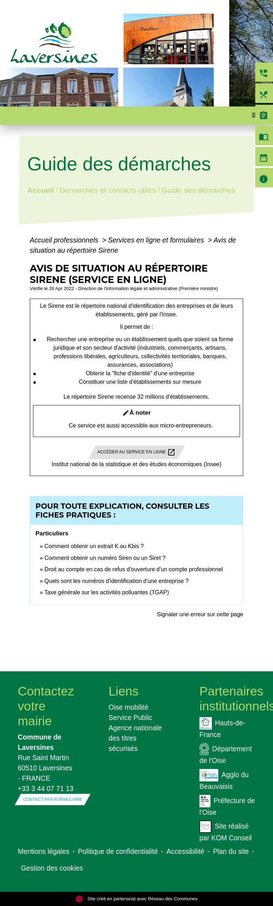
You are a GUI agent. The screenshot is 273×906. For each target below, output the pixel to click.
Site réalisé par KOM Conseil (225, 831)
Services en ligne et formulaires (157, 240)
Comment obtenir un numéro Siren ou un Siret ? (105, 558)
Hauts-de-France (222, 727)
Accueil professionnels (65, 240)
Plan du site (231, 851)
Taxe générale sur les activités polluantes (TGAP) (106, 592)
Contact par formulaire (52, 799)
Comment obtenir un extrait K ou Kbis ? (94, 546)
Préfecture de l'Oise (227, 805)
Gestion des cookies (52, 868)
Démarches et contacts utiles (108, 190)
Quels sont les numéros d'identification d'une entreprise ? (116, 581)
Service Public (130, 717)
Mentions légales (43, 851)
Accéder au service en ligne (136, 452)
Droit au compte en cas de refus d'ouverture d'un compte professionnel (133, 569)
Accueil (40, 190)
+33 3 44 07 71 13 (46, 788)
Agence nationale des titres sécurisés (135, 738)
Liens (124, 691)
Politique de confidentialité (118, 851)
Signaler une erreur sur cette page (200, 614)
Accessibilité (185, 851)
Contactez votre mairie (46, 706)
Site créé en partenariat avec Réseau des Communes (137, 898)
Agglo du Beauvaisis (223, 779)
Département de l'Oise (225, 753)
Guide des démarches (198, 190)
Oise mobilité (129, 707)
